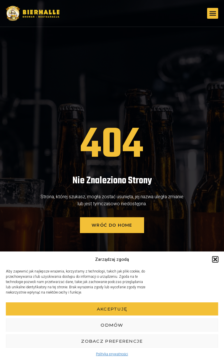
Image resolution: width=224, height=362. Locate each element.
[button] (215, 259)
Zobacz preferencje (112, 341)
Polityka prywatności (112, 354)
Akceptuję (112, 309)
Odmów (112, 325)
